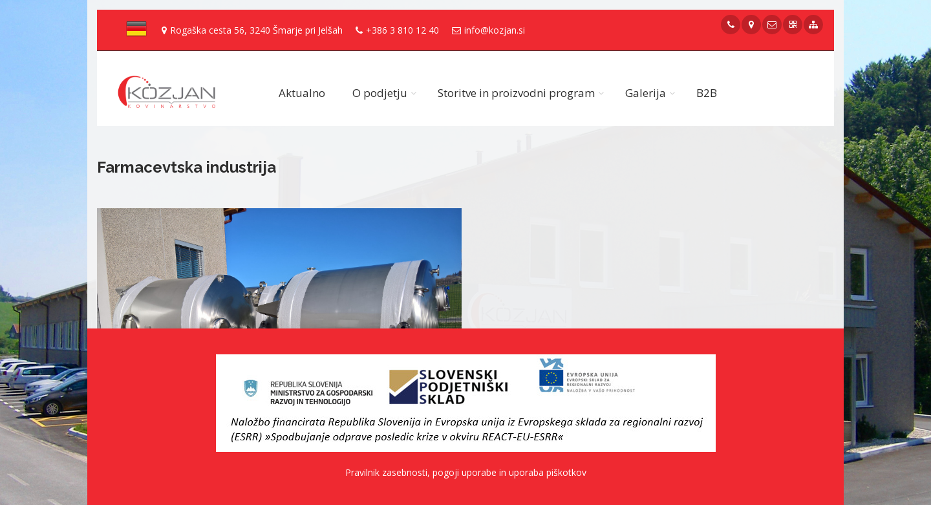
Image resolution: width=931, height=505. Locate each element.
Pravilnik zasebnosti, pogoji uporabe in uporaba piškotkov (465, 472)
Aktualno (302, 92)
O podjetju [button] (379, 92)
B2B (706, 92)
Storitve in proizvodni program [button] (516, 92)
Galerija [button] (645, 92)
